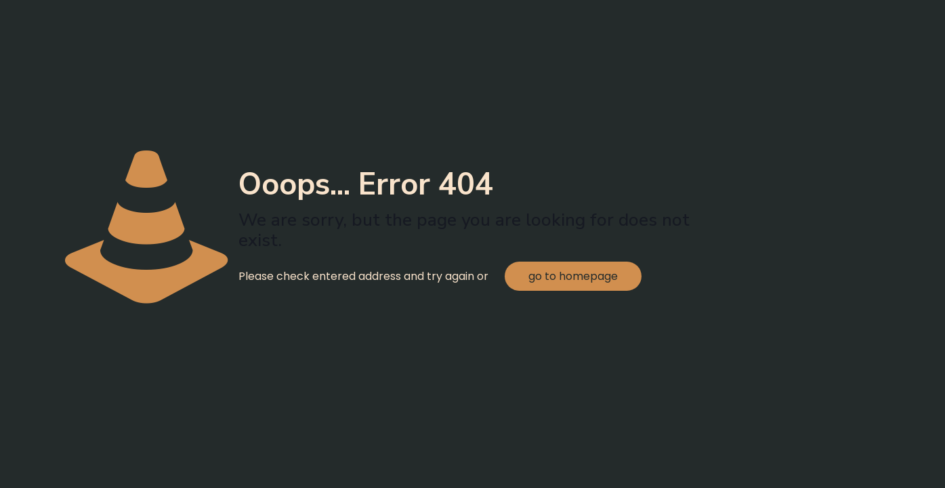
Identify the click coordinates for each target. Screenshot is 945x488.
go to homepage (573, 276)
